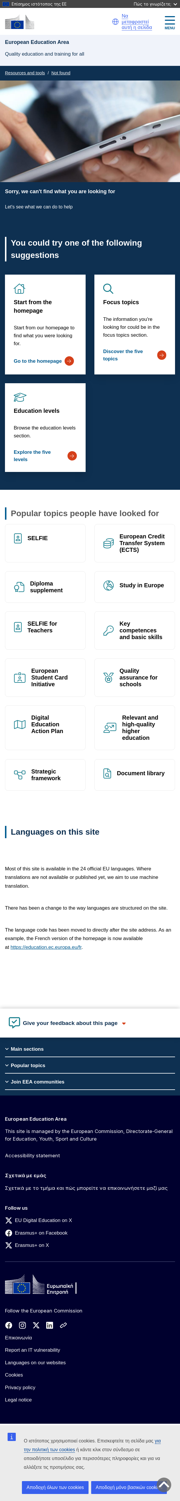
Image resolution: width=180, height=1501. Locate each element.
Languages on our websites (35, 1362)
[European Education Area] (19, 22)
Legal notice (18, 1400)
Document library (141, 773)
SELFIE (37, 538)
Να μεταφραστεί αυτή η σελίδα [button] (137, 21)
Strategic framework (46, 774)
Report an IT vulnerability (32, 1350)
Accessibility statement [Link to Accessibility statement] (32, 1155)
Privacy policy (20, 1387)
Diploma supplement (46, 586)
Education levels (37, 411)
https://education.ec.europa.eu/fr (46, 947)
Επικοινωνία (18, 1338)
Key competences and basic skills (141, 630)
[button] (115, 21)
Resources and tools (25, 72)
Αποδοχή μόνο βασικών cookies (129, 1487)
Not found (60, 72)
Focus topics (121, 302)
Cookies (14, 1375)
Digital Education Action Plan (47, 724)
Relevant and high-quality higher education (140, 727)
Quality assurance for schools (139, 677)
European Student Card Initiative (49, 677)
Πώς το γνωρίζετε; (155, 3)
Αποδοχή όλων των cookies (55, 1487)
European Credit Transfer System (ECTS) (142, 543)
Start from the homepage (33, 306)
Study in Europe (142, 585)
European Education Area (36, 1119)
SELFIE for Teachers (42, 627)
